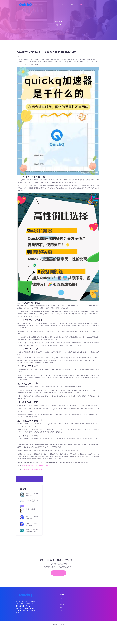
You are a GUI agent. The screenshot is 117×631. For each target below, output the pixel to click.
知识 (81, 5)
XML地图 (61, 627)
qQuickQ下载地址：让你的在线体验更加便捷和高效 (32, 532)
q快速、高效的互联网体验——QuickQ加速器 (32, 502)
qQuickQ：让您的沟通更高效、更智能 (32, 525)
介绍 (57, 5)
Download (59, 576)
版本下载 (64, 5)
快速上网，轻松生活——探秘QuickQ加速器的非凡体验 (37, 466)
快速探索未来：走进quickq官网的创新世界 (34, 469)
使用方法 (73, 5)
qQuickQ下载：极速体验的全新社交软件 (32, 518)
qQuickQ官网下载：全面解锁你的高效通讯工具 (32, 495)
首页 (50, 5)
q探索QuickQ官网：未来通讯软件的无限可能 (32, 510)
